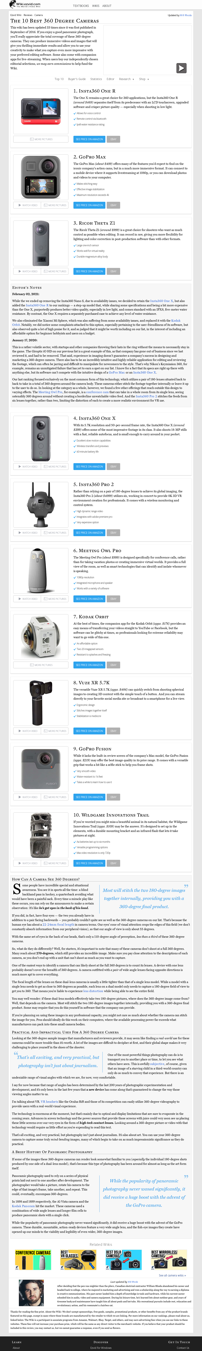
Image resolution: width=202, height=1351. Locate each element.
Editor (110, 79)
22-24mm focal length (58, 924)
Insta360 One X (161, 301)
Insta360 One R (37, 305)
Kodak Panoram (23, 1206)
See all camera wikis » (172, 1275)
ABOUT (106, 6)
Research (126, 79)
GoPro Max (117, 372)
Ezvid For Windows (101, 1347)
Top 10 (59, 79)
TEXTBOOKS (81, 6)
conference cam (97, 392)
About (16, 1347)
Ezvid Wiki (16, 15)
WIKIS (95, 6)
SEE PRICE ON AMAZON (89, 139)
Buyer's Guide (77, 79)
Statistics (96, 79)
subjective (157, 1064)
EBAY (113, 139)
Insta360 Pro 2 (147, 396)
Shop (144, 79)
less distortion (93, 991)
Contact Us (183, 1347)
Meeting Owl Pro (50, 392)
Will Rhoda (133, 1281)
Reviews (28, 15)
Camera (38, 15)
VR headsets (49, 1102)
